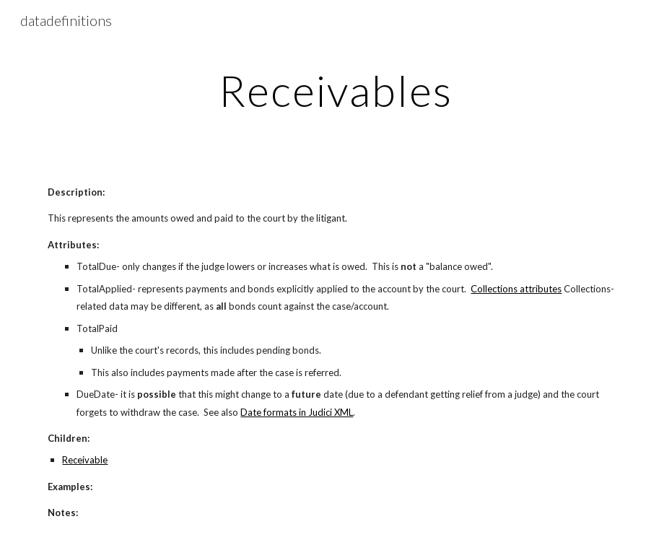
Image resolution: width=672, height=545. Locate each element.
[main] (336, 90)
